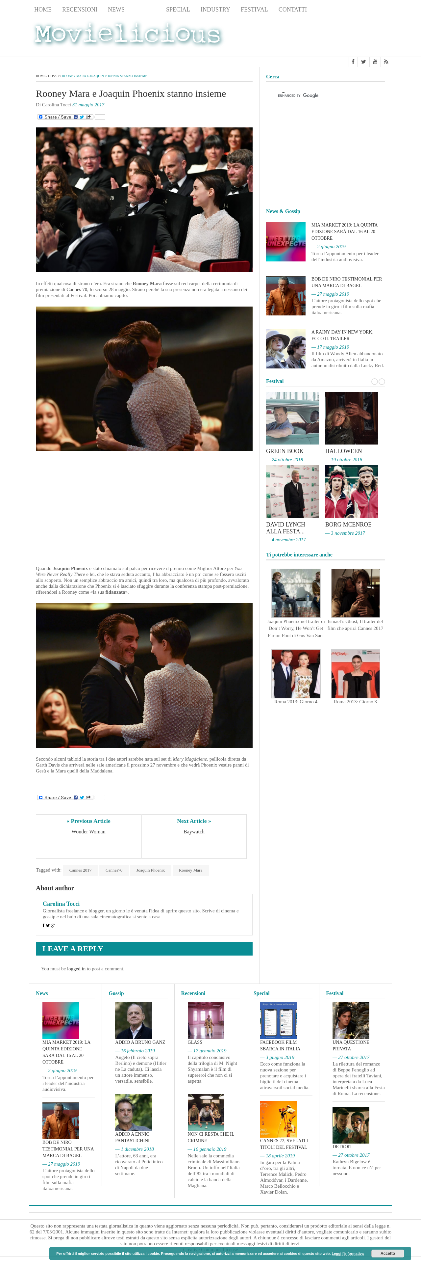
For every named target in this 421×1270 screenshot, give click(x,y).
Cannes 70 (76, 289)
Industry (215, 9)
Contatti (293, 9)
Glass (195, 1042)
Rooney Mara (192, 870)
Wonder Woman (88, 832)
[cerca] (319, 95)
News (116, 9)
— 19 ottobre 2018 (343, 459)
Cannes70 (114, 870)
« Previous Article (88, 821)
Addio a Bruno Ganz (140, 1042)
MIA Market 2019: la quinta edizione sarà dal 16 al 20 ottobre (344, 232)
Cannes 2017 (80, 870)
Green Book (285, 451)
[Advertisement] (339, 36)
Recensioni (79, 9)
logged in (76, 968)
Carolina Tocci (61, 904)
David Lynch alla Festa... (286, 527)
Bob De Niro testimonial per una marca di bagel (68, 1149)
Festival (254, 9)
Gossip (145, 9)
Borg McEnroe (348, 524)
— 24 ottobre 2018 (284, 459)
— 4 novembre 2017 (286, 539)
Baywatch (194, 832)
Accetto (388, 1253)
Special (178, 9)
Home (43, 9)
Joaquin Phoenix (151, 870)
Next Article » (194, 821)
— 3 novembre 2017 (345, 532)
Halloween (343, 451)
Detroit (342, 1146)
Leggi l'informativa (348, 1254)
